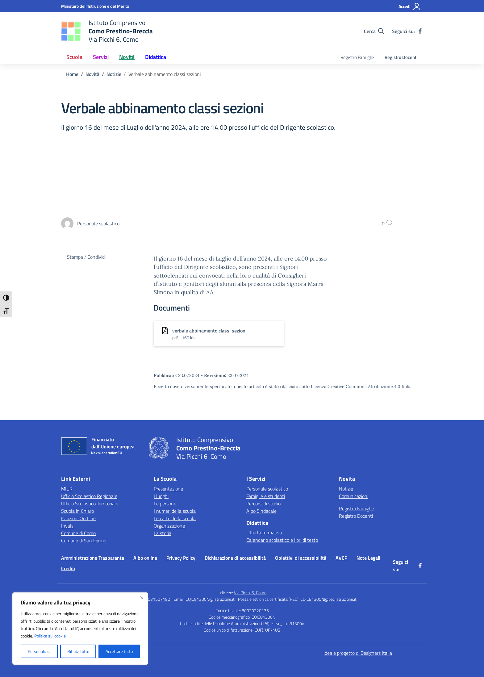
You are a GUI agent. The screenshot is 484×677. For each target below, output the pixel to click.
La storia (162, 533)
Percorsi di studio (263, 503)
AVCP (341, 558)
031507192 (159, 599)
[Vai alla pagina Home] (72, 74)
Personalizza (39, 651)
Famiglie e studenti (265, 496)
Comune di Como (78, 533)
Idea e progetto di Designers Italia (357, 653)
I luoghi (161, 496)
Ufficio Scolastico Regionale (89, 496)
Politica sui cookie (50, 636)
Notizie (346, 488)
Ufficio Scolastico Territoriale (89, 503)
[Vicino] (141, 597)
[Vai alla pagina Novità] (92, 74)
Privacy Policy (180, 558)
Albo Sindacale (261, 511)
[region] (80, 628)
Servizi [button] (101, 57)
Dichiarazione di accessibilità (235, 558)
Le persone (165, 503)
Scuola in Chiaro (77, 511)
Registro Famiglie (357, 57)
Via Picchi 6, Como (250, 592)
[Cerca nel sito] (374, 31)
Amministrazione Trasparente (92, 558)
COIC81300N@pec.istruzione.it (328, 599)
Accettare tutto (119, 651)
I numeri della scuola (175, 511)
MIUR (67, 488)
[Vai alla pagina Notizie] (113, 74)
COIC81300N (263, 617)
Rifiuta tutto (78, 651)
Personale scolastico (267, 488)
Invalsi (67, 525)
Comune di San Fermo (83, 540)
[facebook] (420, 31)
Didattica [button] (155, 57)
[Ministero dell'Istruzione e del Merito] (95, 6)
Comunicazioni (353, 496)
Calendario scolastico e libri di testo (282, 540)
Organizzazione (169, 525)
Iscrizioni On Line (78, 518)
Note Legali (368, 558)
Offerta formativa (264, 532)
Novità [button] (127, 57)
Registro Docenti (401, 57)
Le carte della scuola (175, 518)
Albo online (145, 558)
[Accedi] (410, 6)
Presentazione (168, 488)
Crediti (68, 568)
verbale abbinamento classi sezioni (209, 330)
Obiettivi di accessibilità (300, 558)
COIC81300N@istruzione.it (210, 599)
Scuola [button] (74, 57)
